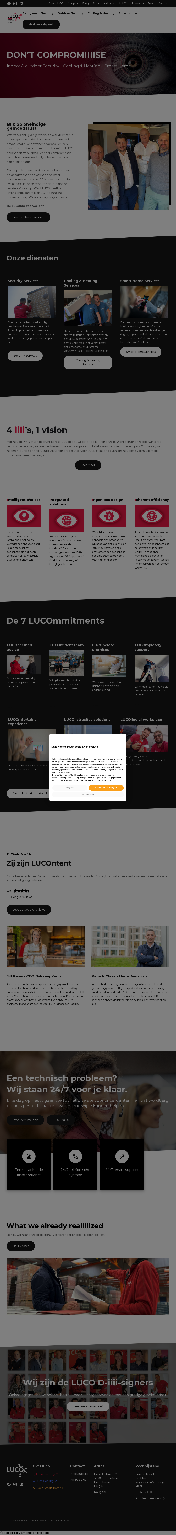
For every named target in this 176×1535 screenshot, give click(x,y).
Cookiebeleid (107, 780)
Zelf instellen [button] (88, 794)
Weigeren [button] (69, 788)
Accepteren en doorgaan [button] (106, 788)
